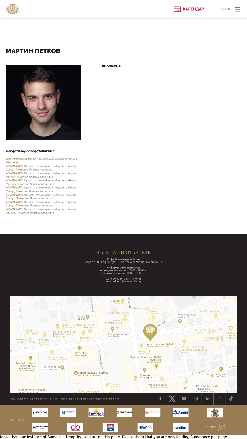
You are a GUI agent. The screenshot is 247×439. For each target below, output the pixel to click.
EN (228, 9)
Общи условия (18, 399)
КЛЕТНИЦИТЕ (15, 158)
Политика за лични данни (42, 399)
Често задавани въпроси (73, 399)
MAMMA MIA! (14, 166)
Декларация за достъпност (104, 399)
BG (222, 9)
